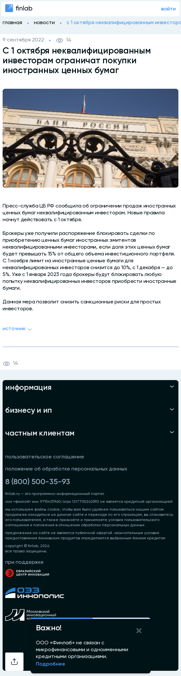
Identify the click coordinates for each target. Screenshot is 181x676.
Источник (18, 329)
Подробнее (50, 664)
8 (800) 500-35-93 (37, 482)
